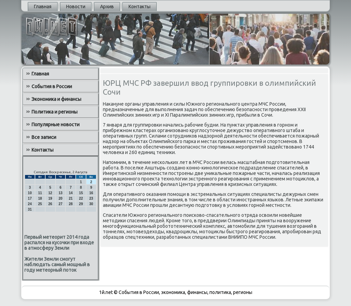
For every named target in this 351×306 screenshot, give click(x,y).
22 (81, 198)
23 (91, 198)
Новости (75, 6)
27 (60, 204)
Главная (42, 6)
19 (50, 198)
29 (81, 204)
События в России (52, 86)
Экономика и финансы (56, 99)
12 (50, 193)
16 (91, 193)
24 (30, 204)
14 (71, 193)
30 (91, 204)
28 (71, 204)
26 (50, 204)
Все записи (44, 137)
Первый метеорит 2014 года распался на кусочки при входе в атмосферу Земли (59, 242)
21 (71, 198)
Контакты (139, 6)
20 (60, 198)
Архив (107, 6)
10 (30, 193)
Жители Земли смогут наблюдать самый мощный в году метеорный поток (57, 264)
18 (40, 198)
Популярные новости (56, 124)
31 (30, 209)
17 (30, 198)
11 (40, 193)
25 (40, 204)
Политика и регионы (54, 112)
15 (81, 193)
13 (60, 193)
